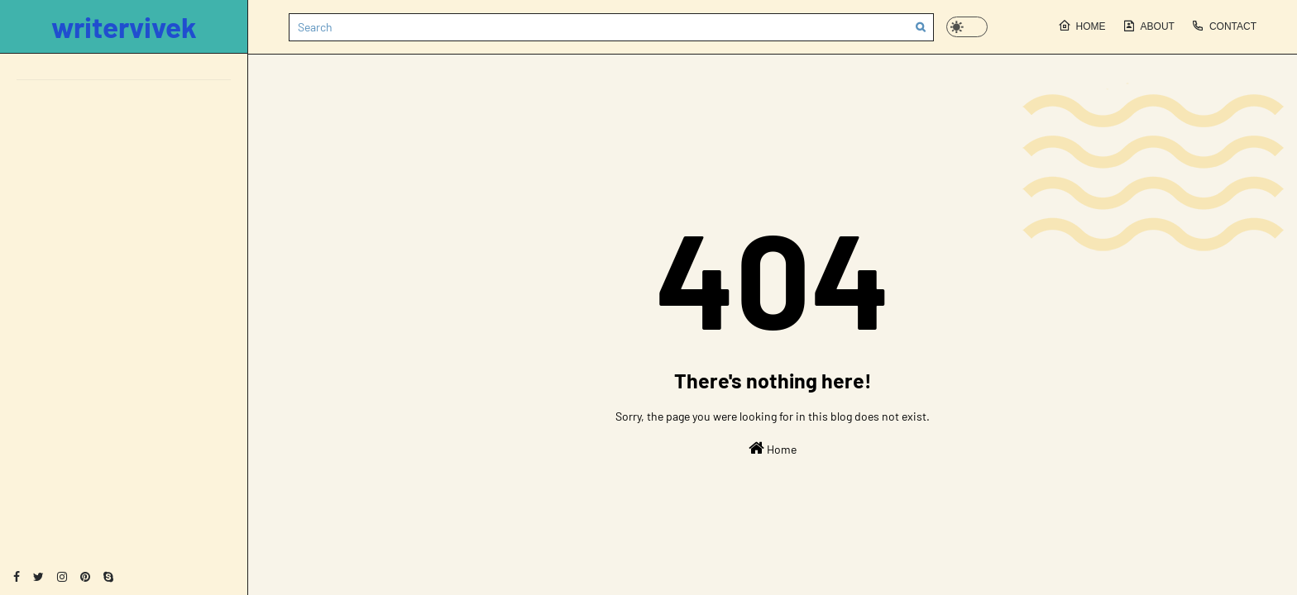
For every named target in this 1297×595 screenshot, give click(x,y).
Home (1082, 25)
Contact (1223, 25)
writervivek (124, 26)
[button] (967, 27)
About (1148, 25)
